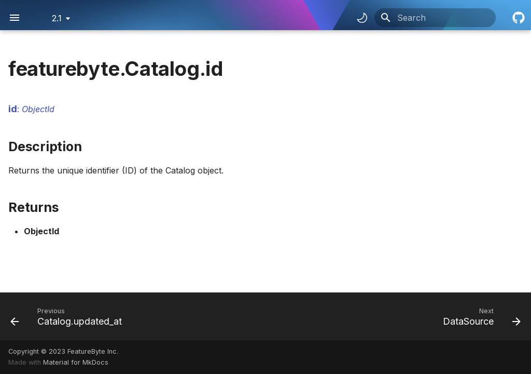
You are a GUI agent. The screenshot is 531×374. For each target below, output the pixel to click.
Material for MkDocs (75, 362)
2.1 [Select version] (57, 18)
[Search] (435, 17)
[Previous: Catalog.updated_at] (68, 316)
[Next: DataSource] (479, 316)
